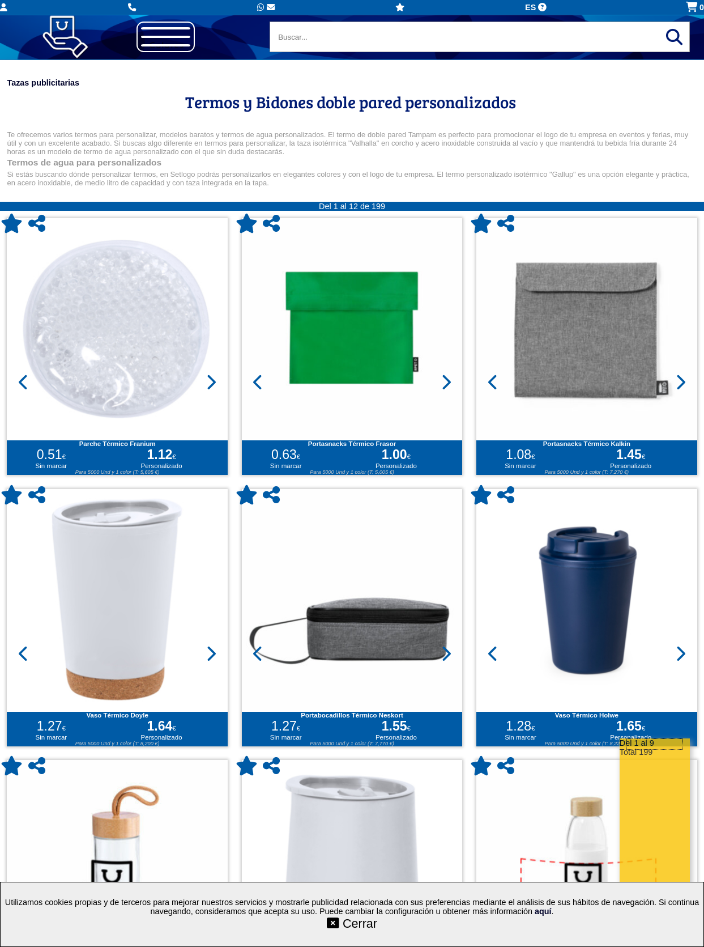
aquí (543, 911)
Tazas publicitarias (43, 82)
